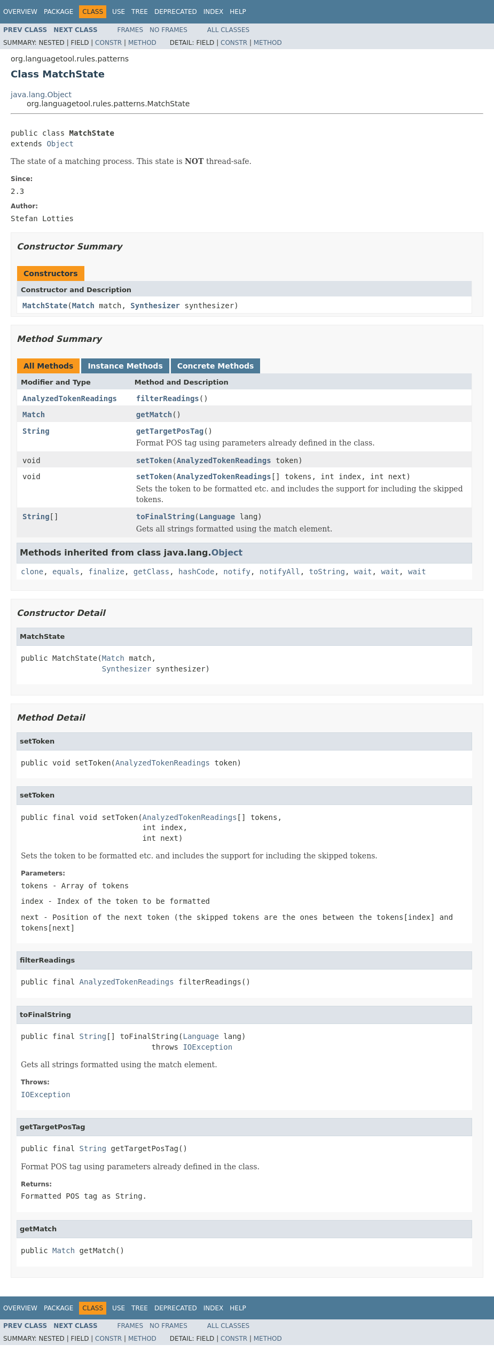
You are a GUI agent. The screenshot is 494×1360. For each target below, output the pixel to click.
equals (66, 571)
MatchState (44, 305)
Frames (130, 30)
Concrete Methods (215, 366)
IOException (207, 1047)
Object (60, 143)
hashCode (196, 571)
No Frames (168, 30)
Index (213, 11)
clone (32, 571)
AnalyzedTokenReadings (69, 398)
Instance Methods (125, 366)
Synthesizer (155, 305)
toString (327, 571)
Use (118, 11)
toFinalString (165, 516)
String (36, 431)
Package (58, 11)
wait (363, 571)
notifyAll (280, 571)
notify (236, 571)
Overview (20, 11)
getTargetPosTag (169, 431)
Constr (108, 42)
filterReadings (167, 398)
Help (238, 11)
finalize (106, 571)
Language (217, 516)
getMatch (154, 414)
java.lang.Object (41, 94)
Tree (139, 11)
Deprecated (175, 11)
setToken (154, 460)
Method (142, 42)
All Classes (228, 30)
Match (83, 305)
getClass (151, 571)
